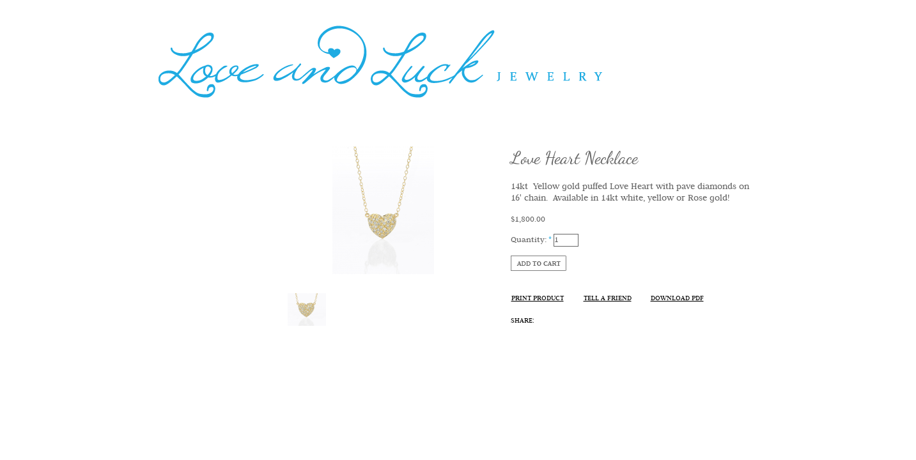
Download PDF (677, 298)
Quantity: (531, 240)
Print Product (537, 298)
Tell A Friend (608, 298)
